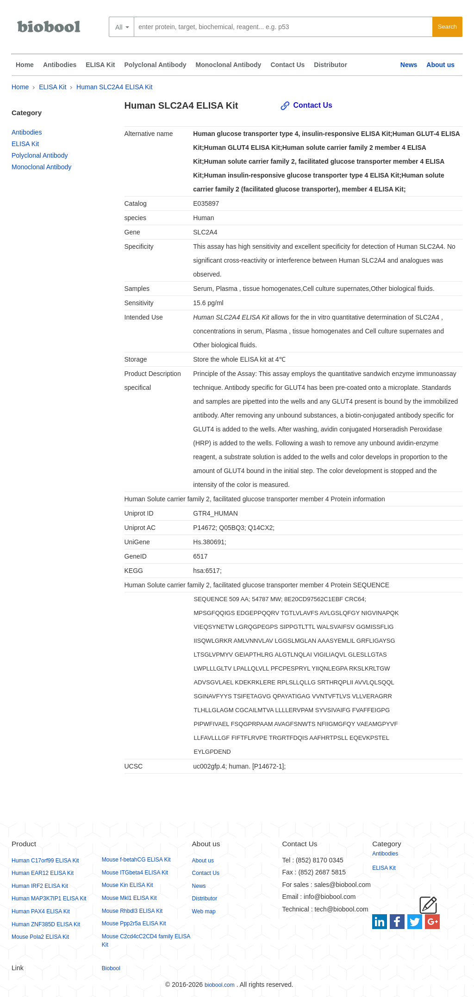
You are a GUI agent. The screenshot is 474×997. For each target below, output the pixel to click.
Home (25, 64)
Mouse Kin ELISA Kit (127, 885)
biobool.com (220, 985)
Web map (204, 911)
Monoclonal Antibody (229, 64)
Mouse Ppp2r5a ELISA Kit (134, 923)
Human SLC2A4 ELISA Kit (114, 87)
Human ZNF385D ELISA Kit (46, 924)
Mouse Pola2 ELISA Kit (40, 937)
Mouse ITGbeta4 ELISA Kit (135, 872)
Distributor (330, 64)
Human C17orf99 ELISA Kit (45, 860)
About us (440, 64)
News (409, 64)
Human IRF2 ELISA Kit (40, 886)
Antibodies (59, 64)
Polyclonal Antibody (156, 64)
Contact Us (287, 64)
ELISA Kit (100, 64)
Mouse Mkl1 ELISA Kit (129, 898)
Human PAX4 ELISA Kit (41, 911)
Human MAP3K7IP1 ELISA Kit (49, 898)
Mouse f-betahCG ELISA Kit (136, 859)
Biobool (111, 968)
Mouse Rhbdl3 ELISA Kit (132, 911)
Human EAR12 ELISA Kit (43, 873)
